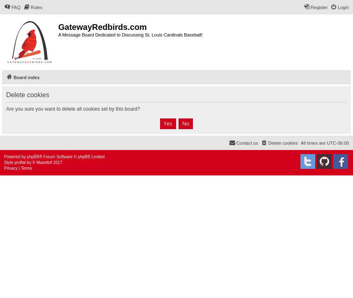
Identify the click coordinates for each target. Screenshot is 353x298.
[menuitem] (12, 7)
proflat (20, 162)
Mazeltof (44, 162)
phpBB (33, 157)
